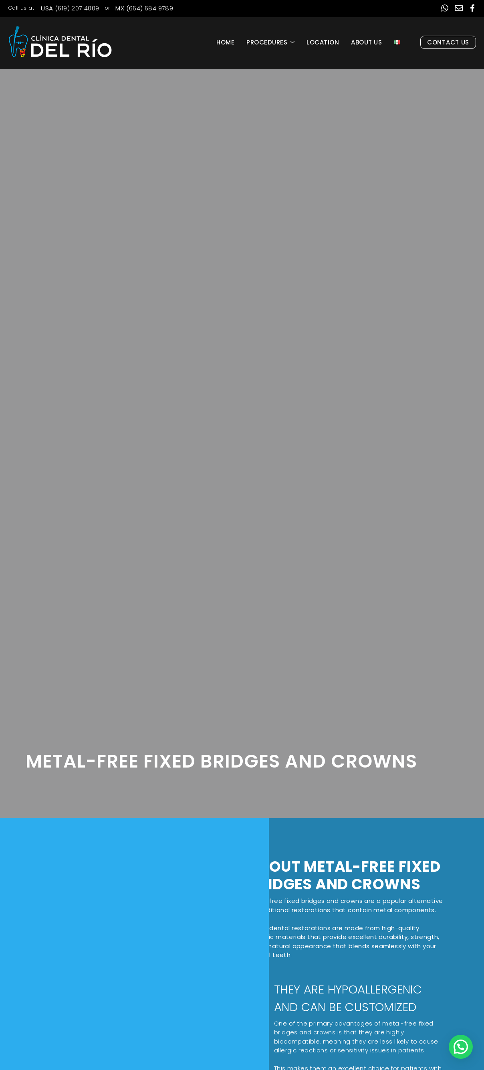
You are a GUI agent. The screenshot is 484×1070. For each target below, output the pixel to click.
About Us (366, 42)
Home (225, 42)
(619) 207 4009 (70, 8)
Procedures (266, 42)
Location (323, 42)
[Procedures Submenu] (293, 42)
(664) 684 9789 (144, 8)
